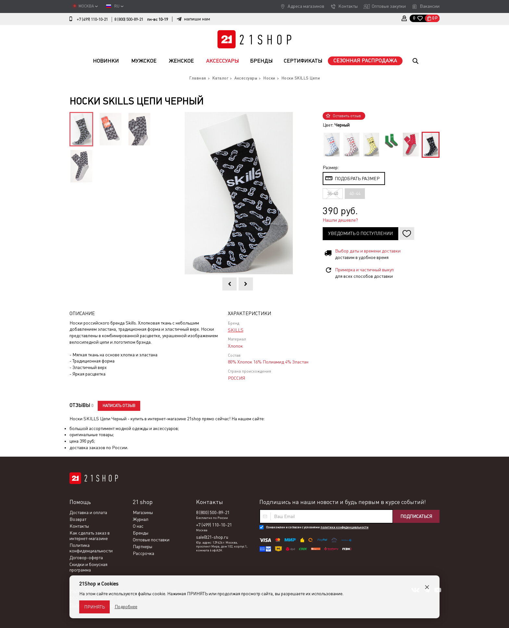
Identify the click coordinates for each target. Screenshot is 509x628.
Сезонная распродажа (365, 60)
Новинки (106, 61)
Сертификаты (303, 61)
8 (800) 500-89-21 (128, 19)
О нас (138, 526)
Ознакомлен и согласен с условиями (317, 527)
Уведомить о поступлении (360, 233)
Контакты (348, 6)
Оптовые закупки (389, 6)
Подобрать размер (357, 178)
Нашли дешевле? (340, 220)
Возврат (77, 519)
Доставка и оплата (88, 512)
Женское (181, 61)
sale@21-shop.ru (212, 537)
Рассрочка (143, 553)
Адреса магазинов (306, 6)
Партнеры (142, 546)
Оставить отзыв (347, 116)
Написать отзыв (119, 405)
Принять (94, 607)
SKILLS (235, 330)
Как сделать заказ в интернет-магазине (89, 535)
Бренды (261, 61)
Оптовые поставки (151, 539)
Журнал (140, 519)
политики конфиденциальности (344, 527)
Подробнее (126, 606)
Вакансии (430, 6)
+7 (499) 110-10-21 (92, 19)
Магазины (143, 512)
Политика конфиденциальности (91, 548)
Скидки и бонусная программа (88, 567)
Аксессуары (222, 61)
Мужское (143, 61)
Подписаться (416, 516)
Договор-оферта (86, 557)
